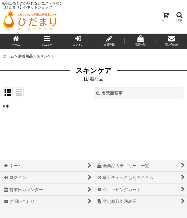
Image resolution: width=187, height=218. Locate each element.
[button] (179, 17)
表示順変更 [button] (109, 93)
